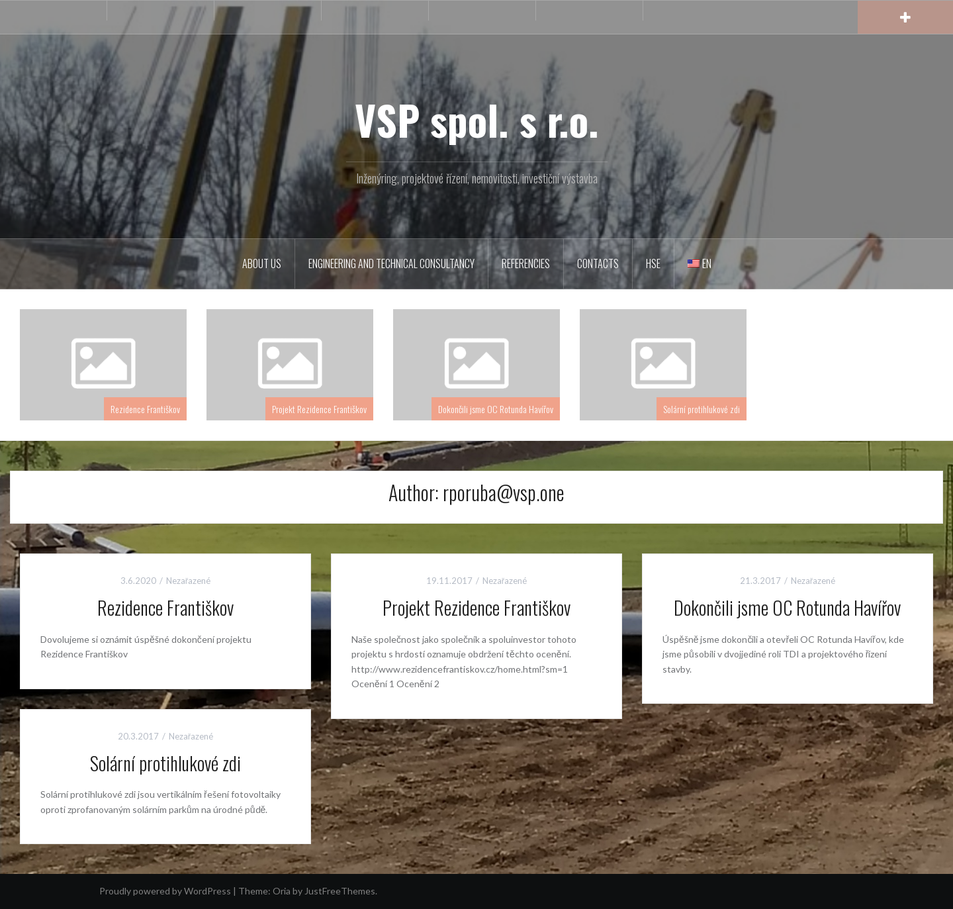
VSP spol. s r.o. (477, 119)
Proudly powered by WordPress (165, 890)
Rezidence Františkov (145, 409)
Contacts (598, 263)
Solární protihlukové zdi (701, 409)
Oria (282, 890)
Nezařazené (188, 580)
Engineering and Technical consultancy (391, 263)
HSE (653, 263)
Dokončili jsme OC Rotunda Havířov (495, 409)
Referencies (526, 263)
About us (261, 263)
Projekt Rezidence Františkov (319, 409)
